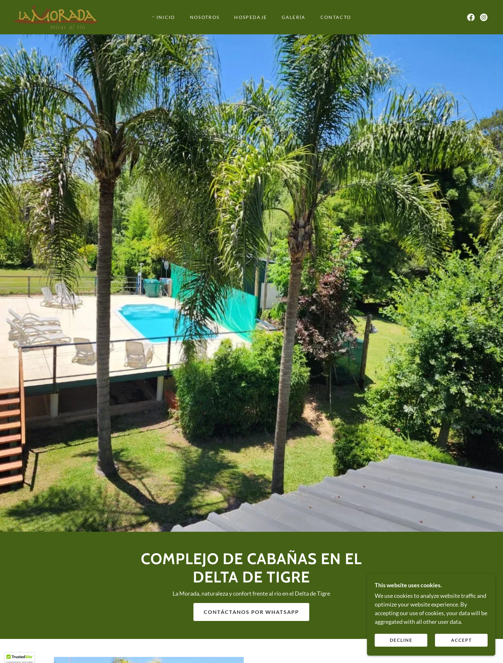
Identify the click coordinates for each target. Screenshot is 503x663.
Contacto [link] (335, 17)
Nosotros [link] (205, 17)
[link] (56, 16)
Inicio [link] (166, 17)
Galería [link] (293, 17)
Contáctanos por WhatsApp (251, 612)
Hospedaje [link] (250, 17)
